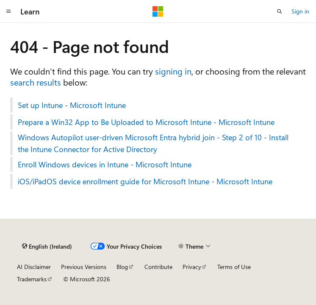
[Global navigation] (8, 11)
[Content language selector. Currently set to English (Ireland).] (47, 246)
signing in (173, 71)
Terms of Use (234, 267)
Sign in (300, 11)
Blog (122, 267)
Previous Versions (83, 267)
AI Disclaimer (34, 267)
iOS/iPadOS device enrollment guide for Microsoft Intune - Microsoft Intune (145, 181)
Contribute (158, 267)
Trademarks (32, 279)
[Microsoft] (158, 11)
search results (35, 82)
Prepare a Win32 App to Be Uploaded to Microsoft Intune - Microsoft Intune (146, 122)
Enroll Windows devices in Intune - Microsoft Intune (104, 164)
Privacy (192, 267)
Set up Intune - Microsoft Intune (72, 105)
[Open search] (279, 11)
